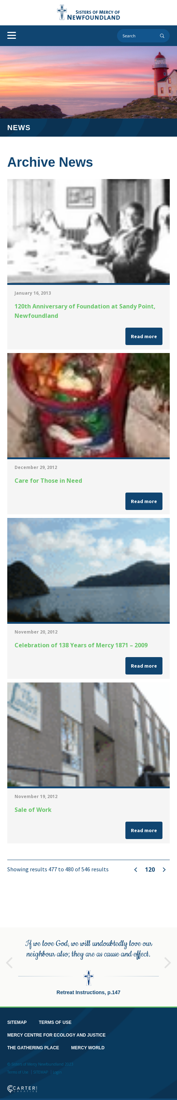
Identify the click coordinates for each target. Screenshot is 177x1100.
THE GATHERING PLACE (33, 1043)
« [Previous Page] (136, 869)
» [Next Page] (164, 870)
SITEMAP (17, 1018)
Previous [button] (9, 955)
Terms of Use (17, 1068)
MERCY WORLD (88, 1043)
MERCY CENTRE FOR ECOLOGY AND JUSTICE (56, 1031)
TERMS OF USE (55, 1018)
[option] (88, 963)
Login (57, 1068)
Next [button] (168, 955)
